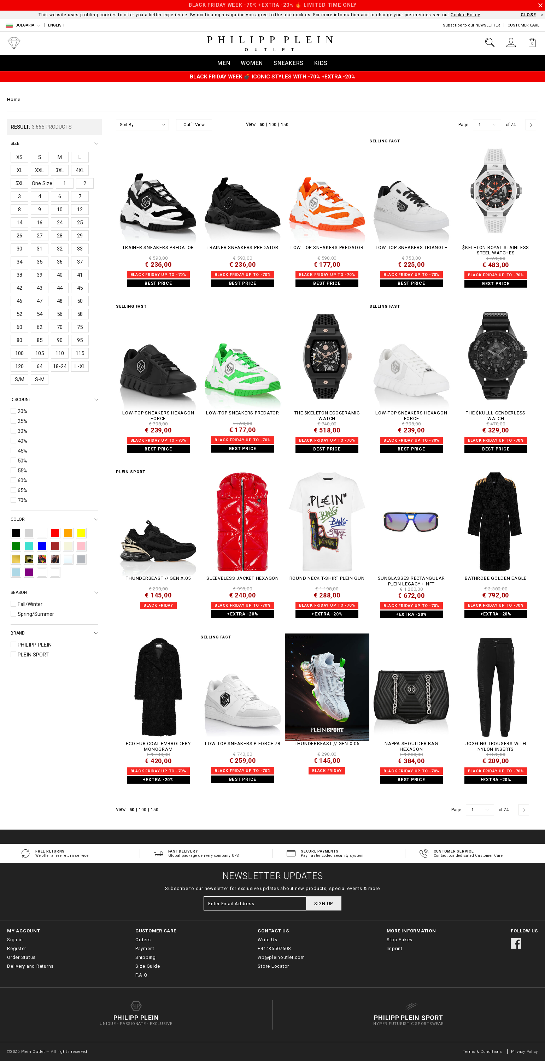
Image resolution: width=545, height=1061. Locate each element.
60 (19, 327)
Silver (81, 559)
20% (22, 411)
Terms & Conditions (483, 1051)
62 (39, 327)
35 (39, 262)
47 (39, 301)
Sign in (15, 939)
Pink (81, 546)
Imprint (395, 948)
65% (22, 490)
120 (19, 366)
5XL (19, 183)
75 (80, 327)
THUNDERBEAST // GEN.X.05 (158, 578)
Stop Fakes (400, 939)
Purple (29, 572)
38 (19, 275)
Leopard (55, 559)
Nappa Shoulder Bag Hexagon (411, 746)
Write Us (267, 939)
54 (39, 314)
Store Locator (273, 966)
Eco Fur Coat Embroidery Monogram (158, 746)
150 (284, 124)
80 (19, 340)
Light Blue (16, 572)
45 (80, 288)
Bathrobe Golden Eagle (496, 578)
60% (22, 480)
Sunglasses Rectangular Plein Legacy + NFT (411, 581)
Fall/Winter (30, 604)
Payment (144, 948)
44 (60, 288)
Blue (42, 546)
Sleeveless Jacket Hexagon (242, 578)
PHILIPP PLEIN (35, 645)
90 (60, 340)
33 (80, 249)
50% (22, 461)
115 (80, 353)
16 (39, 222)
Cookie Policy (465, 14)
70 (60, 327)
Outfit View (194, 124)
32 (60, 249)
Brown (55, 546)
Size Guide (147, 966)
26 (19, 235)
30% (22, 431)
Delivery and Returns (30, 966)
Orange (68, 533)
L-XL (80, 366)
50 (80, 301)
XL (20, 170)
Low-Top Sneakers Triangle (411, 247)
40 (60, 275)
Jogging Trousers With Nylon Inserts (495, 746)
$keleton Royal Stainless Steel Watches (495, 250)
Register (16, 948)
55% (22, 470)
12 (80, 209)
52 (19, 314)
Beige (68, 546)
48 (60, 301)
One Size (42, 183)
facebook (516, 943)
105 (39, 353)
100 (19, 353)
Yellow (81, 533)
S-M (40, 379)
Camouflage (29, 559)
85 (39, 340)
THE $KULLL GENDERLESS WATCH (496, 415)
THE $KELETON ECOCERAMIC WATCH (327, 415)
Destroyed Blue (42, 572)
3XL (59, 170)
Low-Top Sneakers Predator (327, 247)
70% (22, 500)
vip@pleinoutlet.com (281, 957)
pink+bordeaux (55, 572)
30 (19, 249)
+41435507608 (274, 948)
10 (60, 209)
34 (19, 262)
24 (60, 222)
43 (39, 288)
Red (55, 533)
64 (39, 366)
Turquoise (29, 546)
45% (22, 451)
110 (59, 353)
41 (80, 275)
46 (19, 301)
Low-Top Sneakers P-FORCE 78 (242, 743)
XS (19, 157)
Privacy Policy (524, 1051)
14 (19, 222)
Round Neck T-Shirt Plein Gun (327, 578)
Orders (143, 939)
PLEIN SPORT (33, 655)
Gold (16, 559)
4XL (80, 170)
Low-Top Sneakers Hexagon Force (158, 415)
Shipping (145, 957)
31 (39, 249)
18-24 (59, 366)
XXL (39, 170)
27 (39, 235)
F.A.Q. (142, 975)
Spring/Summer (36, 614)
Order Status (21, 957)
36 (60, 262)
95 (80, 340)
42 (19, 288)
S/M (19, 379)
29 (80, 235)
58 (80, 314)
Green (16, 546)
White (42, 533)
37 (80, 262)
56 (60, 314)
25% (22, 421)
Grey (29, 533)
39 (39, 275)
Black (16, 533)
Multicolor (42, 559)
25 (80, 222)
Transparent (68, 559)
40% (22, 441)
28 (60, 235)
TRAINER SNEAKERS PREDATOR (158, 247)
